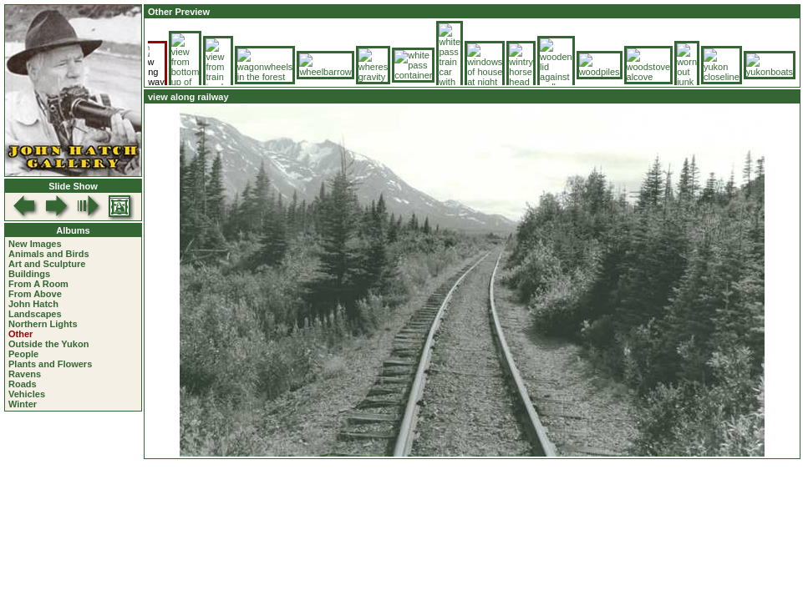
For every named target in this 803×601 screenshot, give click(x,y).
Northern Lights (43, 324)
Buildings (29, 274)
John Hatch (33, 304)
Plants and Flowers (50, 364)
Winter (22, 404)
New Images (35, 244)
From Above (35, 294)
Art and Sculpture (46, 264)
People (23, 354)
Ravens (24, 374)
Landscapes (35, 314)
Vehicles (26, 394)
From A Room (38, 284)
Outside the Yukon (48, 344)
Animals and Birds (48, 254)
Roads (22, 384)
